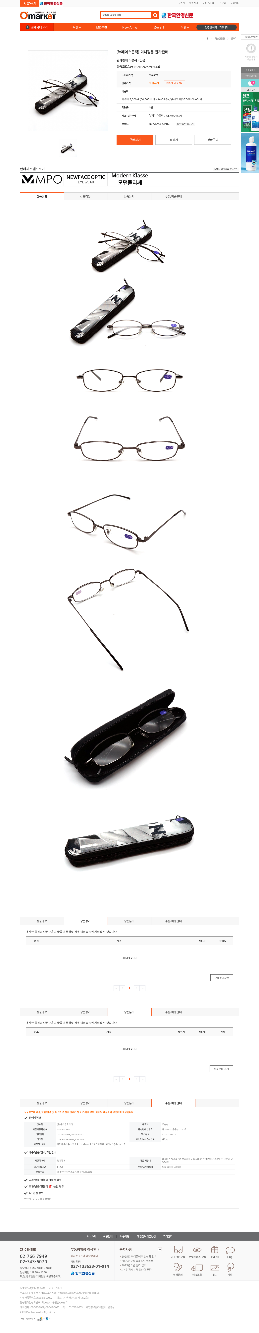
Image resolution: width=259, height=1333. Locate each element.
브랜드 (77, 27)
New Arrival (130, 27)
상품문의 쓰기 (221, 1069)
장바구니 (208, 3)
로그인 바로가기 (174, 83)
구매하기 (135, 140)
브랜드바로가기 (185, 123)
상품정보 (42, 921)
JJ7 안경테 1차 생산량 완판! (137, 1269)
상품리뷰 (86, 197)
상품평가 (86, 922)
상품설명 (42, 196)
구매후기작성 (222, 978)
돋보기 (234, 38)
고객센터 (234, 3)
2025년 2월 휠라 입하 (134, 1265)
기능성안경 (220, 38)
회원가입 (193, 3)
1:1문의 (222, 3)
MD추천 (101, 27)
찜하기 (174, 140)
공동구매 (159, 27)
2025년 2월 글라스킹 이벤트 (137, 1260)
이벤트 (185, 27)
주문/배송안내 (173, 196)
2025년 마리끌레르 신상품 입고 (139, 1256)
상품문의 (130, 197)
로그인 (181, 3)
